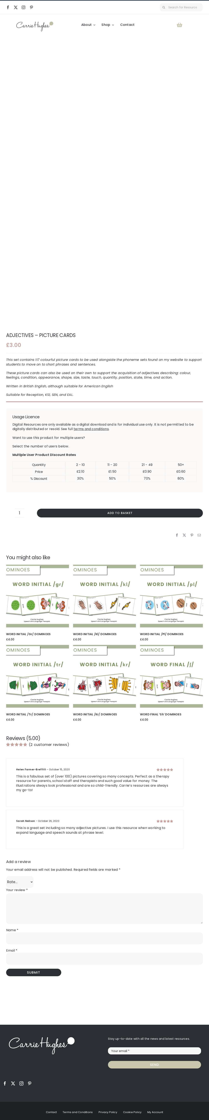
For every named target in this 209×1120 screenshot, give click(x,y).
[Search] (164, 7)
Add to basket (120, 513)
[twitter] (16, 7)
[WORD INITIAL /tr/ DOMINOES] (37, 646)
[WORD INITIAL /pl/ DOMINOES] (171, 566)
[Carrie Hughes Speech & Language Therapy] (34, 23)
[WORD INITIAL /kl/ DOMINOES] (104, 566)
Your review (17, 890)
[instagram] (23, 7)
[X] (184, 535)
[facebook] (8, 7)
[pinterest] (31, 7)
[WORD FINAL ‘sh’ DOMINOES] (171, 646)
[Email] (199, 535)
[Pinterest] (192, 535)
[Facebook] (177, 535)
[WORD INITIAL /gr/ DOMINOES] (37, 566)
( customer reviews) (49, 744)
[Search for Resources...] (181, 7)
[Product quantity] (19, 512)
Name (12, 929)
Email (12, 950)
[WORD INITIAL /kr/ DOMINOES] (104, 646)
